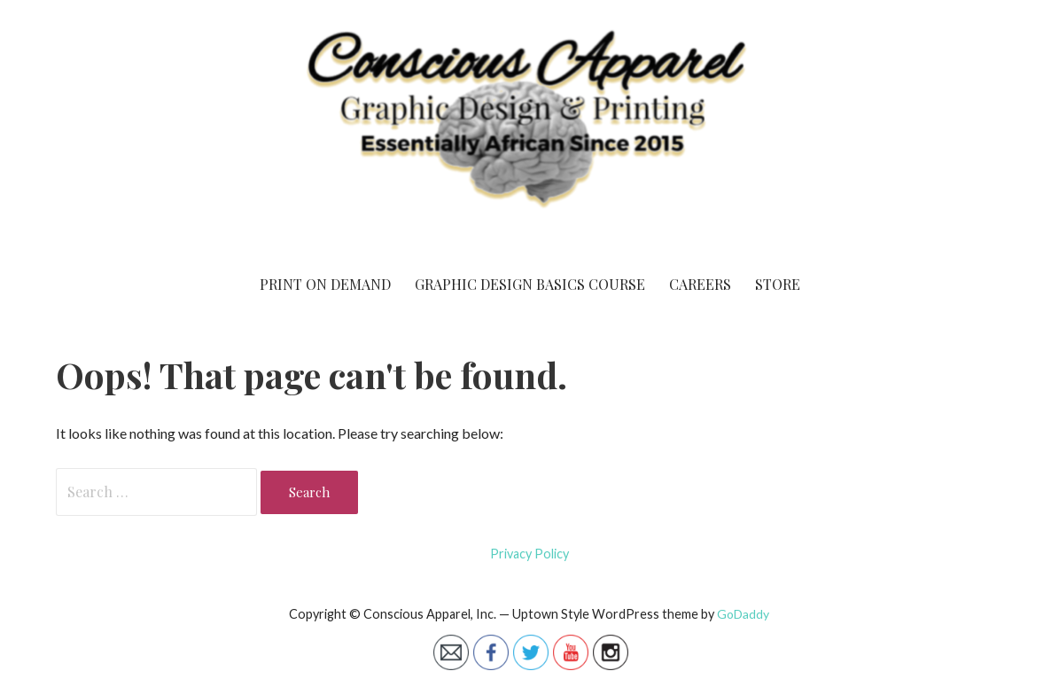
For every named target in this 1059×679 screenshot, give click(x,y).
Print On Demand (325, 284)
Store (777, 284)
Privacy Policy (529, 553)
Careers (700, 284)
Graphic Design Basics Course (530, 284)
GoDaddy (743, 613)
